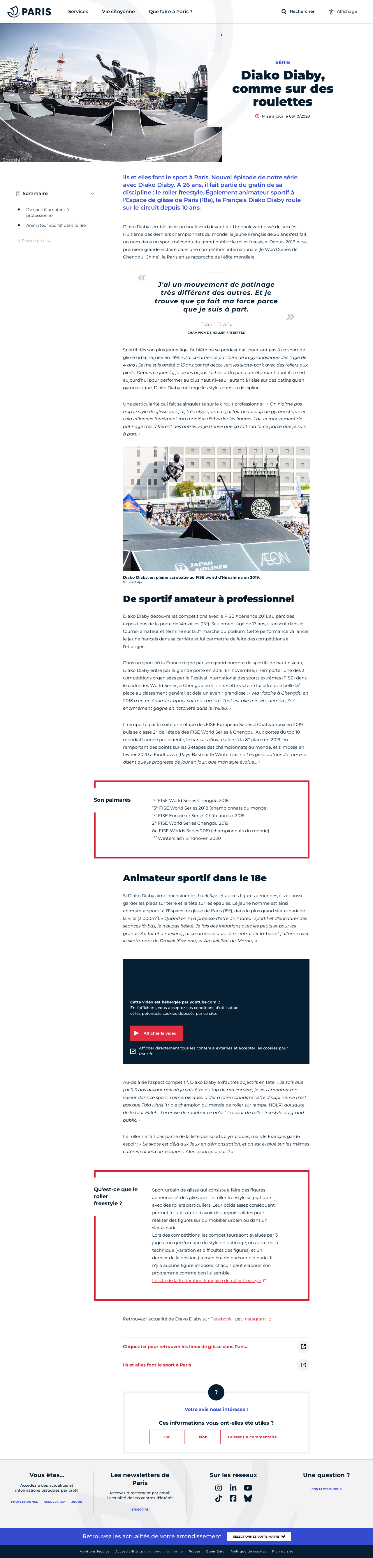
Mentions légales (95, 1551)
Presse (194, 1551)
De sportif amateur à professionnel (47, 212)
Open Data (215, 1551)
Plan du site (282, 1551)
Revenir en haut (37, 240)
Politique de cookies (248, 1551)
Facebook (221, 1319)
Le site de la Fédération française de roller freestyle (206, 1280)
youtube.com (203, 1002)
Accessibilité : (149, 1551)
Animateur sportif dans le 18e (56, 225)
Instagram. (255, 1319)
